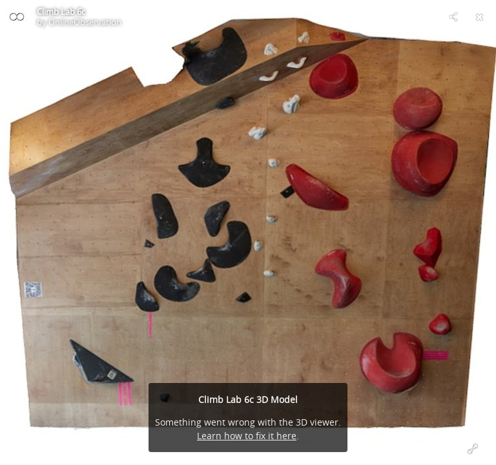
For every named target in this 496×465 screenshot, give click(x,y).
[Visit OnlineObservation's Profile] (16, 16)
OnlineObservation (84, 22)
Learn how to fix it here (246, 435)
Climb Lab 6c (61, 11)
